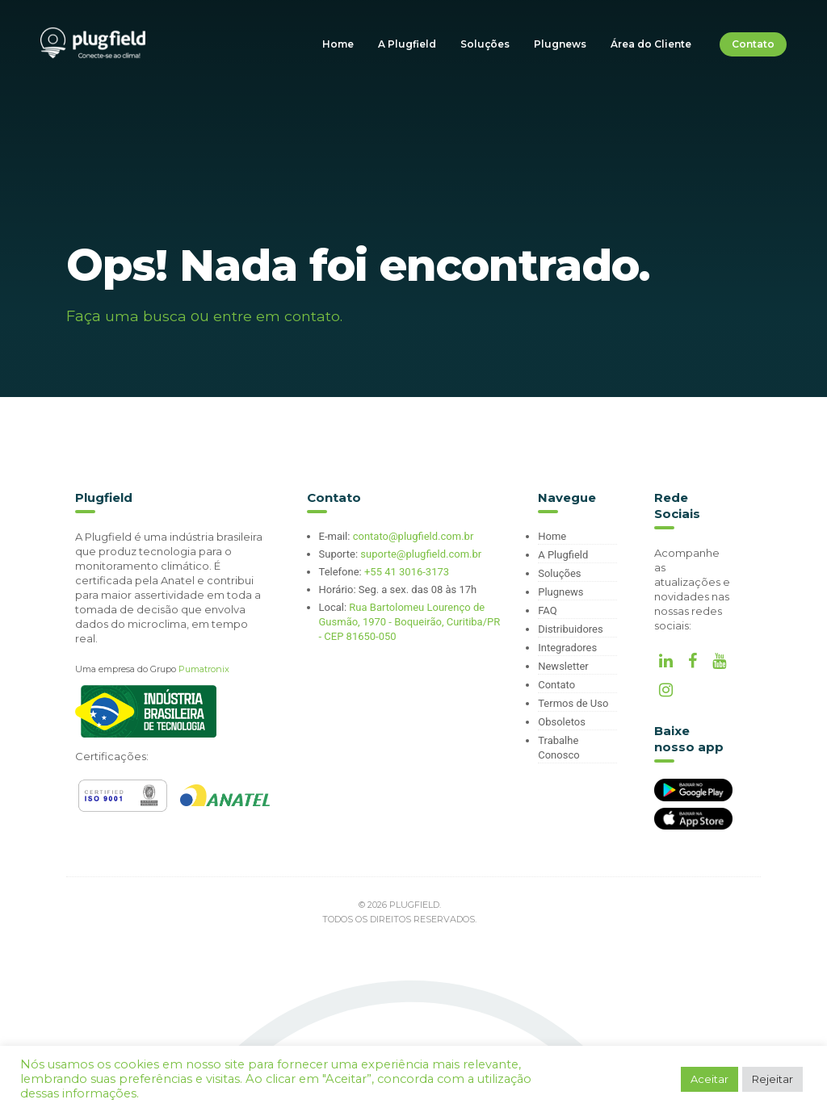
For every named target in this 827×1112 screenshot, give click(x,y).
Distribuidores (570, 629)
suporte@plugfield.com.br (420, 554)
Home (338, 44)
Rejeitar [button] (772, 1078)
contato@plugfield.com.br (413, 536)
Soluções (485, 44)
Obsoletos (562, 722)
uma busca (146, 316)
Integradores (567, 648)
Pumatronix (203, 669)
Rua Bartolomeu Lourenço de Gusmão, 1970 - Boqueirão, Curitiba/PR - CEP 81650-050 (410, 621)
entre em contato (276, 316)
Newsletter (563, 666)
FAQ (547, 610)
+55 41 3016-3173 (406, 572)
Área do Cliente (651, 44)
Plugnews (560, 44)
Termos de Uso (573, 703)
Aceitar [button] (709, 1078)
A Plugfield (407, 44)
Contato (753, 44)
